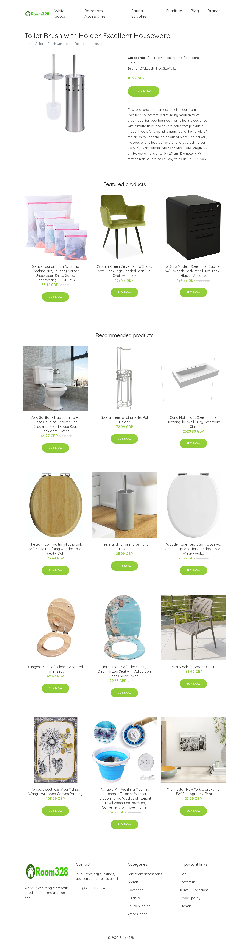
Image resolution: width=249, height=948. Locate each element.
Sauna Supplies (138, 15)
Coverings (135, 893)
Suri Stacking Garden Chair (193, 670)
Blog (195, 12)
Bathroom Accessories (94, 15)
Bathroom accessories (164, 61)
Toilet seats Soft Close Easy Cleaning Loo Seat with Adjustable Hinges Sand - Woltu (124, 674)
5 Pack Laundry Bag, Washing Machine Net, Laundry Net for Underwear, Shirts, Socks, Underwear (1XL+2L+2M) (55, 276)
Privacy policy (189, 901)
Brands (213, 12)
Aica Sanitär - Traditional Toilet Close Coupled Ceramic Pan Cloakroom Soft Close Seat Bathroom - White (55, 427)
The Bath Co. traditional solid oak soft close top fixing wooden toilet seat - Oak (55, 552)
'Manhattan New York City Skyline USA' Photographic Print (193, 794)
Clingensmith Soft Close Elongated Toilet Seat (55, 672)
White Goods (60, 15)
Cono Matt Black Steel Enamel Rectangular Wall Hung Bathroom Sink (193, 425)
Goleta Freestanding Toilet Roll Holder (124, 422)
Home (28, 47)
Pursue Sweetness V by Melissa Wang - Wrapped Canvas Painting (55, 794)
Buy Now (144, 94)
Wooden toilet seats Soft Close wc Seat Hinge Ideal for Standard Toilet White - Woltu (193, 552)
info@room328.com (91, 891)
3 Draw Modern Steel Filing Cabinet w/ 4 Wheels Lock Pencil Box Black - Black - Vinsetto (193, 274)
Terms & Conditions (194, 893)
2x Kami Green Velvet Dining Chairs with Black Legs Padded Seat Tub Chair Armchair (124, 274)
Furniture (174, 12)
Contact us (187, 885)
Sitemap (185, 909)
